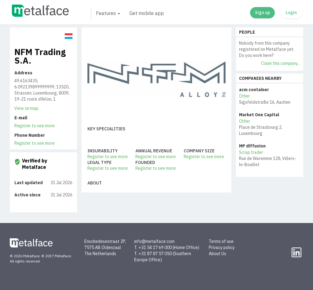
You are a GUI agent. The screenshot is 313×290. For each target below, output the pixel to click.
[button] (108, 13)
